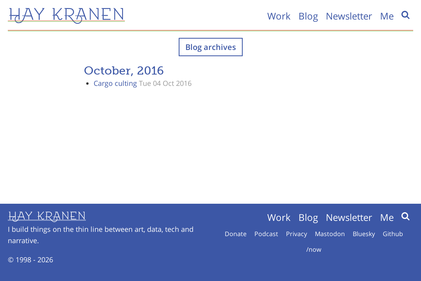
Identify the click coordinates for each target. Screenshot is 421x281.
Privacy (296, 233)
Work (279, 15)
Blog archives (210, 47)
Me (387, 15)
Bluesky (364, 233)
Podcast (266, 233)
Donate (236, 233)
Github (393, 233)
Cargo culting (115, 83)
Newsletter (349, 15)
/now (313, 249)
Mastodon (330, 233)
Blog (308, 15)
